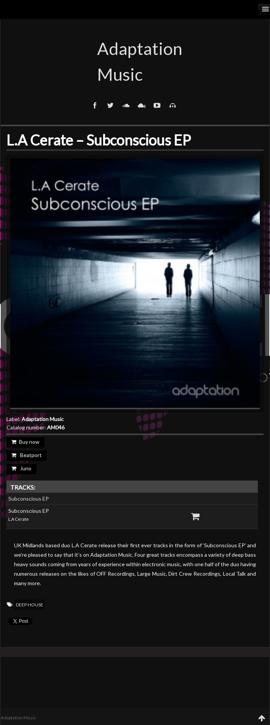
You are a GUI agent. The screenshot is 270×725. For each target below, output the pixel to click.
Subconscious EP (28, 498)
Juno (21, 468)
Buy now (25, 441)
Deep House (29, 605)
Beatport (26, 455)
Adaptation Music (135, 61)
